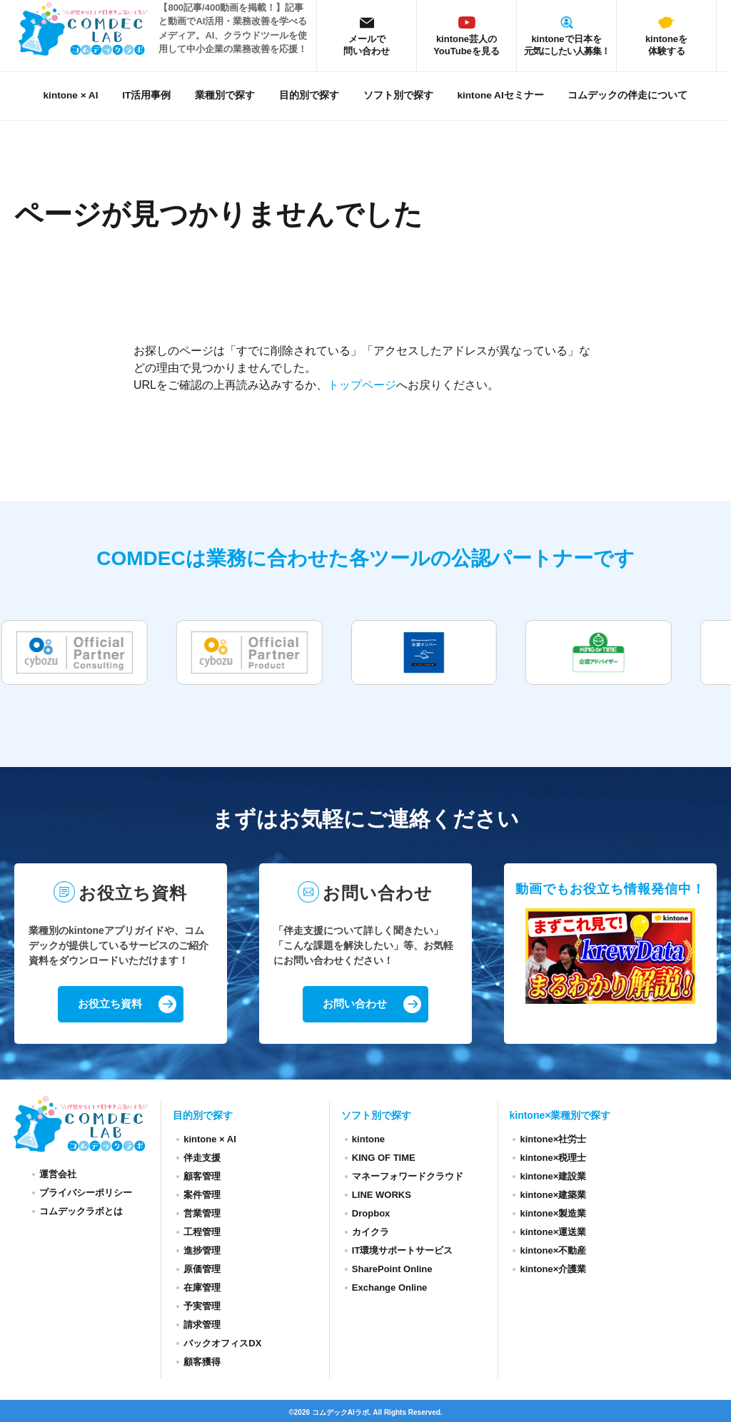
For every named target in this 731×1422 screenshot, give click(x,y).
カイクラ (370, 1232)
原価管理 (202, 1269)
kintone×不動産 (553, 1251)
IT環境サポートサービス (402, 1251)
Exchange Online (389, 1288)
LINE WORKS (381, 1195)
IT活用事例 (146, 95)
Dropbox (371, 1214)
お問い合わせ (355, 1004)
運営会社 (57, 1174)
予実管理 (202, 1306)
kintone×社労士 (553, 1139)
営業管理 (202, 1214)
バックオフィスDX (222, 1344)
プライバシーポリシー (85, 1193)
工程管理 (202, 1232)
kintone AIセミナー (500, 95)
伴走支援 (202, 1158)
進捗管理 (202, 1251)
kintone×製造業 (553, 1214)
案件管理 (202, 1195)
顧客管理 (202, 1177)
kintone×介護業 (553, 1269)
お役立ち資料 (110, 1004)
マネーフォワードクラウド (407, 1177)
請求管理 (202, 1325)
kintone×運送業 (553, 1232)
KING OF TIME (383, 1158)
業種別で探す (225, 95)
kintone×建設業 (553, 1177)
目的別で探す (309, 95)
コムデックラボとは (81, 1212)
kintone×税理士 (553, 1158)
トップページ (362, 385)
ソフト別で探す (398, 95)
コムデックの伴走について (627, 95)
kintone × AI (71, 95)
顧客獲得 (202, 1362)
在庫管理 (202, 1288)
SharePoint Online (392, 1269)
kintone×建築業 (553, 1195)
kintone (368, 1139)
